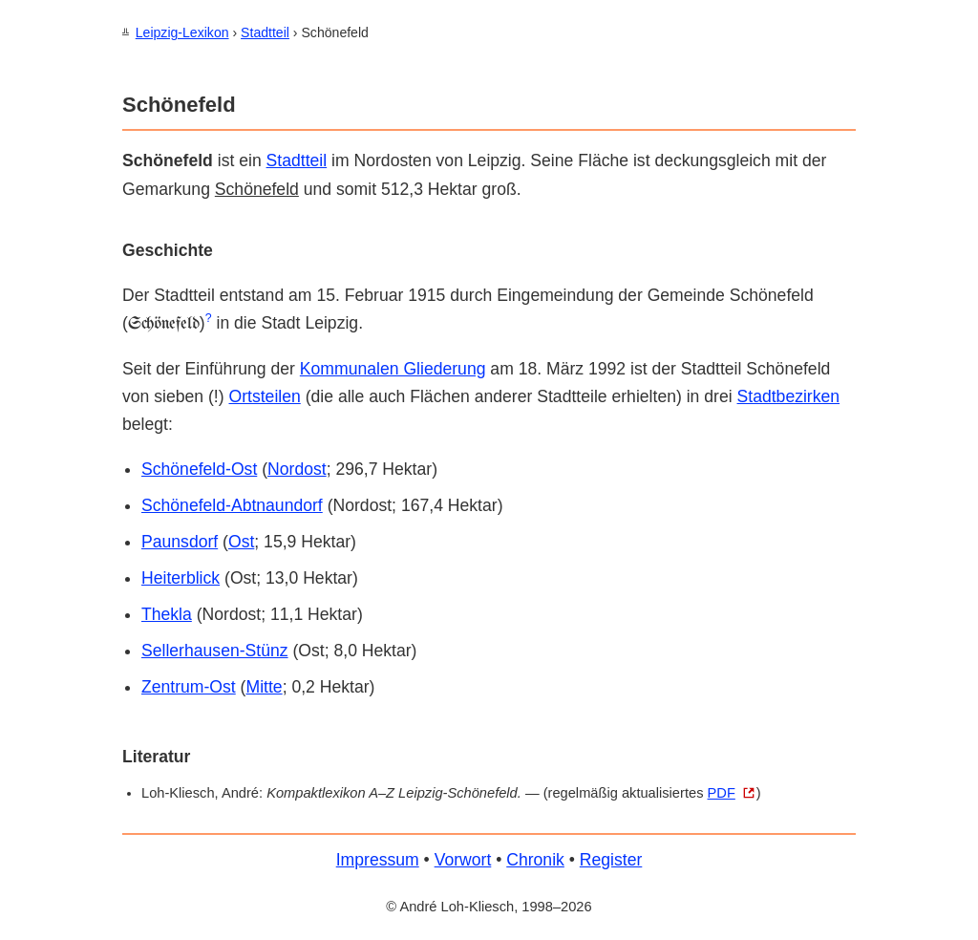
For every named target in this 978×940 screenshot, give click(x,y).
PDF (721, 792)
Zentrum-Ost (188, 685)
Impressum (377, 858)
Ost (241, 540)
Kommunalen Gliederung (393, 367)
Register (611, 858)
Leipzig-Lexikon (182, 32)
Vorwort (463, 858)
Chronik (535, 858)
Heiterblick (180, 577)
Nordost (297, 468)
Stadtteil (265, 32)
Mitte (263, 685)
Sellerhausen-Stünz (214, 649)
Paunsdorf (179, 540)
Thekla (166, 613)
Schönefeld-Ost (199, 468)
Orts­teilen (264, 395)
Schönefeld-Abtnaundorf (232, 504)
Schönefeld (257, 188)
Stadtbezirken (788, 395)
